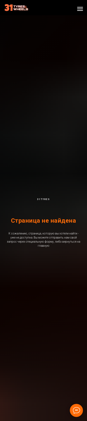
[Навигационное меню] (80, 9)
